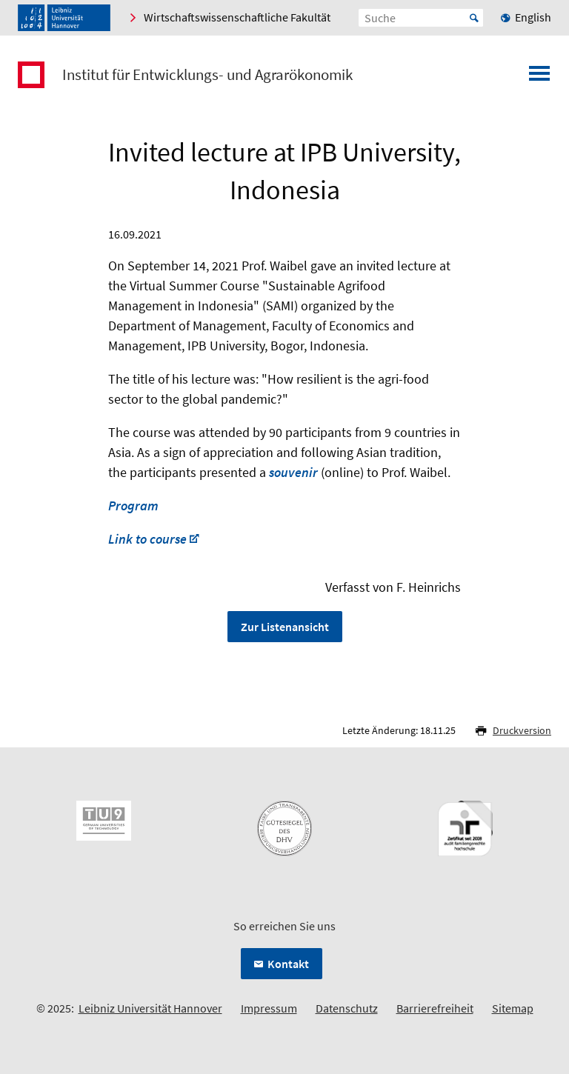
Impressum (269, 1008)
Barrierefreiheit (434, 1008)
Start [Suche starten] (474, 18)
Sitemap (512, 1008)
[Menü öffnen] (539, 78)
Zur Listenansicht (285, 626)
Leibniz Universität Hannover (150, 1008)
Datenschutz (347, 1008)
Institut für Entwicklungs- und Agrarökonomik (207, 75)
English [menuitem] (533, 17)
